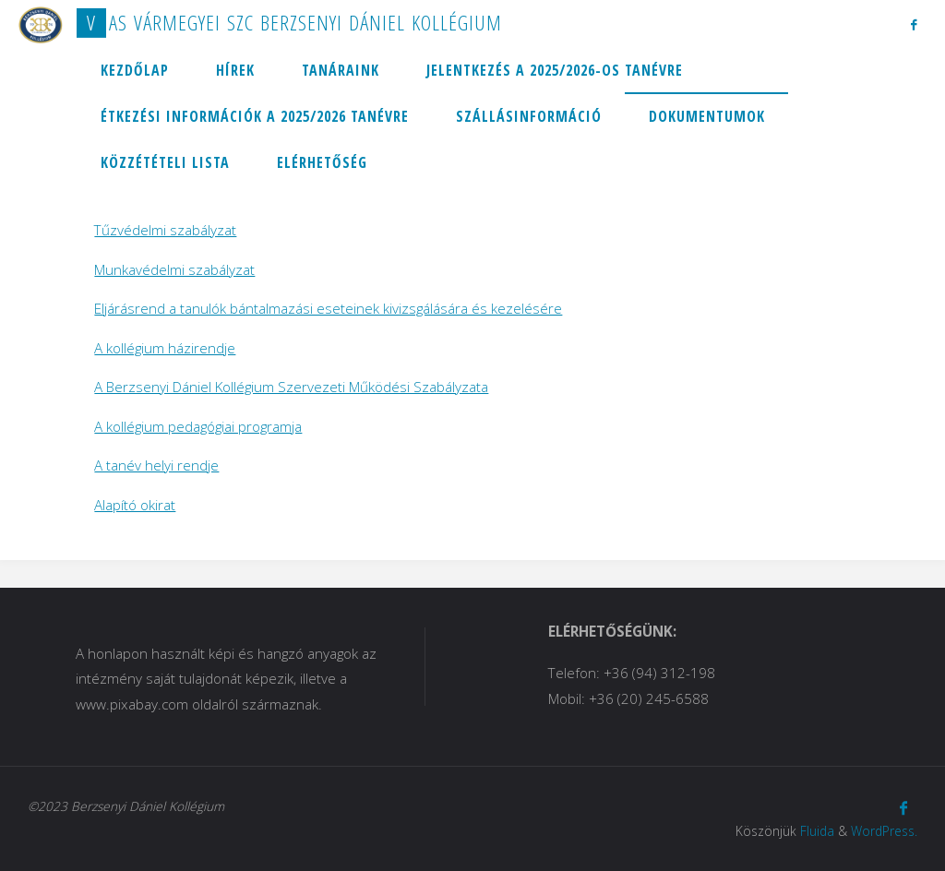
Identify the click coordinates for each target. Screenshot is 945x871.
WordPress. (884, 831)
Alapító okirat (134, 504)
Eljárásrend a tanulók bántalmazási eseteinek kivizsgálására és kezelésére (328, 308)
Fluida (817, 831)
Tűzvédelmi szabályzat (165, 230)
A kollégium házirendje (164, 348)
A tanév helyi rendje (156, 465)
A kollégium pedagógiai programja (198, 426)
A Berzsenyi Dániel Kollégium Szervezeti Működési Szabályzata (291, 386)
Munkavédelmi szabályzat (174, 269)
